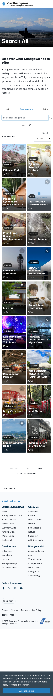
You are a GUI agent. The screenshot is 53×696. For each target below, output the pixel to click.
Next (40, 468)
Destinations (26, 109)
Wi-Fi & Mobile (35, 567)
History (31, 523)
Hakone (5, 559)
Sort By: (46, 133)
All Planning (34, 575)
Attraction (33, 511)
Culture (31, 515)
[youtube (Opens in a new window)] (21, 588)
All (7, 109)
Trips (45, 109)
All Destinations (9, 567)
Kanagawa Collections (12, 515)
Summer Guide (9, 527)
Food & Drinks (35, 519)
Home (4, 488)
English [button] (8, 600)
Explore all (7, 540)
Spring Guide (8, 523)
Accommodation (36, 551)
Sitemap (15, 610)
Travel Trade (8, 614)
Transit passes (35, 559)
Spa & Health (34, 527)
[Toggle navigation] (48, 4)
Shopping (33, 536)
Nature (31, 531)
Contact (5, 610)
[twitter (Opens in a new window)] (9, 588)
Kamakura (7, 555)
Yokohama (7, 551)
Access (31, 555)
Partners (25, 610)
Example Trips (35, 563)
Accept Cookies (26, 690)
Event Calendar (9, 519)
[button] (22, 147)
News (4, 511)
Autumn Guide (8, 531)
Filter (26, 124)
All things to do (35, 540)
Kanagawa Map (9, 563)
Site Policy (36, 610)
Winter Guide (8, 536)
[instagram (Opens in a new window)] (15, 588)
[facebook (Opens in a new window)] (3, 588)
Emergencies (34, 571)
